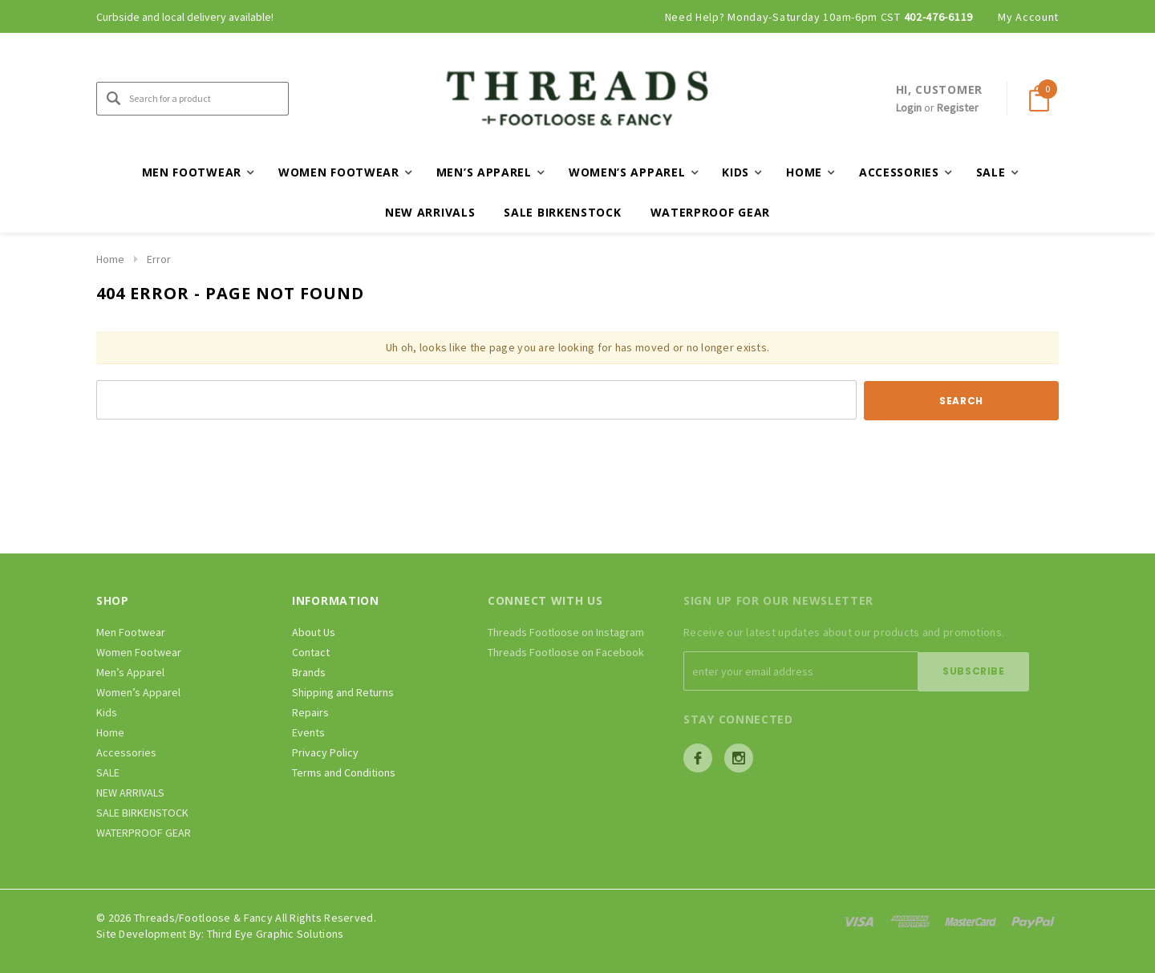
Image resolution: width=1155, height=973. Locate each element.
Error (159, 259)
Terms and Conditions (343, 772)
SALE (108, 772)
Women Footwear (138, 652)
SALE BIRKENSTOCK (562, 212)
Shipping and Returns (343, 692)
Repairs (310, 712)
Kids (106, 712)
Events (308, 732)
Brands (309, 672)
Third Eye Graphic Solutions (275, 933)
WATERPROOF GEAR (710, 212)
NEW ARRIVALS (430, 212)
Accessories (126, 752)
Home (110, 259)
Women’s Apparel (138, 692)
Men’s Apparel (130, 672)
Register (958, 107)
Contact (311, 652)
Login (909, 107)
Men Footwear (130, 632)
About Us (313, 632)
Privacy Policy (325, 752)
